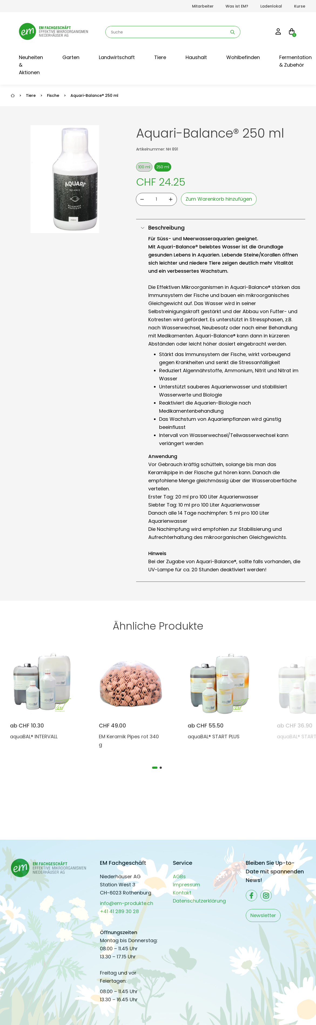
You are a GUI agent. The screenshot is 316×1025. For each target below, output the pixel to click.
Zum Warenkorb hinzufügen (219, 199)
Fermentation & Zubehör (295, 61)
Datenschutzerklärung (199, 900)
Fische (53, 95)
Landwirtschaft (117, 57)
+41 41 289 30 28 (119, 911)
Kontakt (182, 892)
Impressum (186, 884)
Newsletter (263, 915)
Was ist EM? (237, 6)
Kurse (299, 6)
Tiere (160, 57)
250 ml (162, 167)
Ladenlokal (271, 6)
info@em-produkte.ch (126, 903)
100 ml (144, 167)
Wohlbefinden (243, 57)
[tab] (154, 768)
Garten (70, 57)
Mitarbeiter (203, 6)
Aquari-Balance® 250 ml (94, 95)
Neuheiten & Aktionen (31, 65)
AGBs (179, 876)
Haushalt (196, 57)
